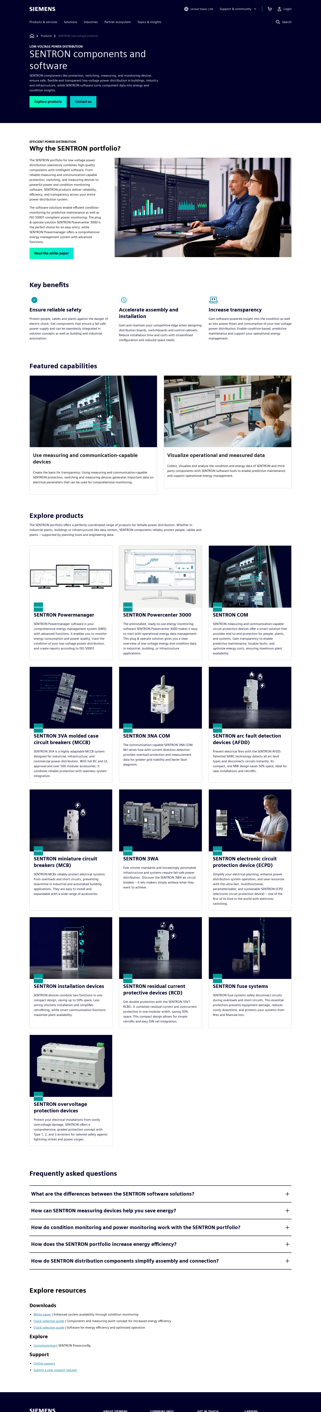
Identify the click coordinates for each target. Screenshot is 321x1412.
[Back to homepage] (31, 35)
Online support (44, 1363)
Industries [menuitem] (91, 22)
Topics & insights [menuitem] (149, 22)
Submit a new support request (55, 1370)
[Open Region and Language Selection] (198, 9)
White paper (42, 1314)
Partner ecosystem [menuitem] (117, 22)
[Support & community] (238, 9)
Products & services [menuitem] (43, 22)
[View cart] (270, 9)
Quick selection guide (49, 1321)
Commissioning (45, 1345)
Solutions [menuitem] (70, 22)
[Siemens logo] (42, 9)
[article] (93, 435)
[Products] (46, 36)
